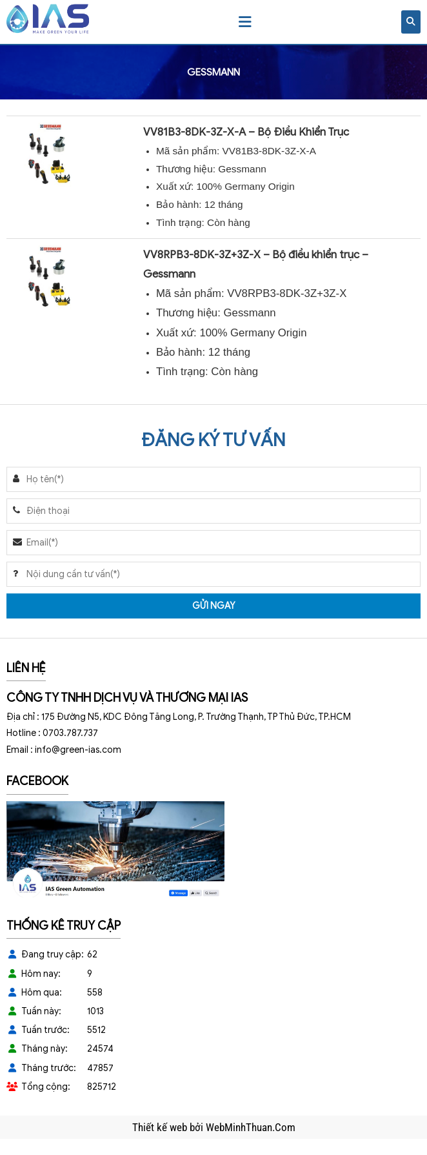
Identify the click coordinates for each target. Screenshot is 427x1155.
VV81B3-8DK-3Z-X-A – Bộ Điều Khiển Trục (246, 132)
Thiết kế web (161, 1127)
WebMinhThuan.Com (250, 1127)
